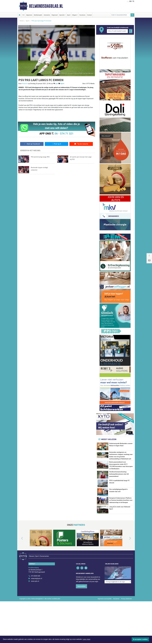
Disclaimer (116, 608)
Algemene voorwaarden (104, 608)
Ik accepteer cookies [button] (140, 639)
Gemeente (47, 15)
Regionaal (54, 15)
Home (22, 21)
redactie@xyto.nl (36, 588)
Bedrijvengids (38, 15)
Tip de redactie (81, 144)
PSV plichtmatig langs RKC (40, 157)
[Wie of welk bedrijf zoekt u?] (117, 31)
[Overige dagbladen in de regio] (118, 581)
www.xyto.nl (35, 591)
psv (57, 83)
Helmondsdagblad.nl (46, 6)
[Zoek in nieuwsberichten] (120, 15)
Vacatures (82, 15)
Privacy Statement (126, 608)
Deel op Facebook (32, 144)
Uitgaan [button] (74, 15)
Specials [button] (61, 15)
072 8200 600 (35, 586)
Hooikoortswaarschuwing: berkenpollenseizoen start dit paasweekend (119, 474)
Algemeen (29, 15)
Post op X (56, 144)
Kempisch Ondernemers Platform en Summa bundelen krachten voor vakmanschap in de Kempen (120, 503)
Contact (89, 15)
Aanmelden (81, 596)
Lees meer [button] (86, 639)
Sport (68, 15)
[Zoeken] (132, 15)
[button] (19, 552)
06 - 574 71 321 (64, 133)
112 (23, 15)
